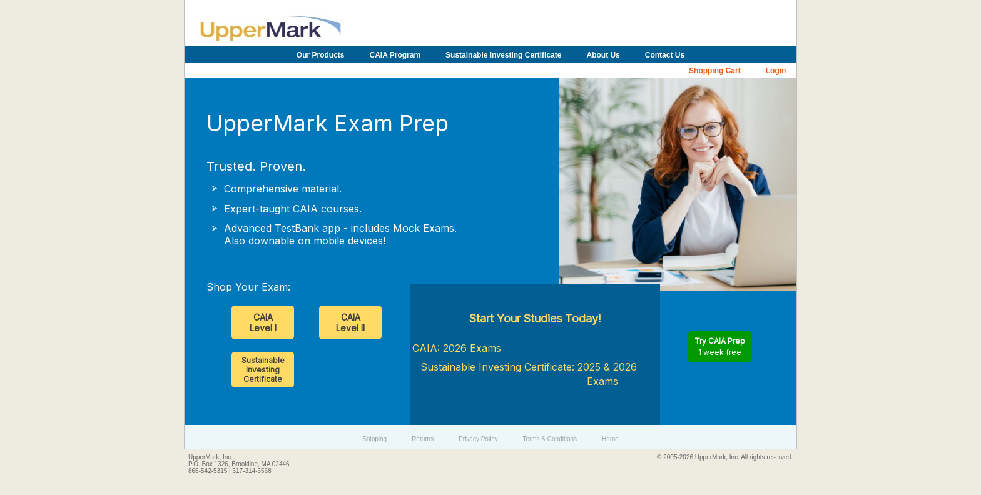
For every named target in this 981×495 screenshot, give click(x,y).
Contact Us (664, 55)
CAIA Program (395, 55)
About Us (602, 55)
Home (610, 439)
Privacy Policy (478, 439)
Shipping (374, 439)
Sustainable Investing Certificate (503, 55)
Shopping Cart (715, 70)
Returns (423, 439)
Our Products (321, 55)
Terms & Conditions (549, 439)
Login (776, 70)
